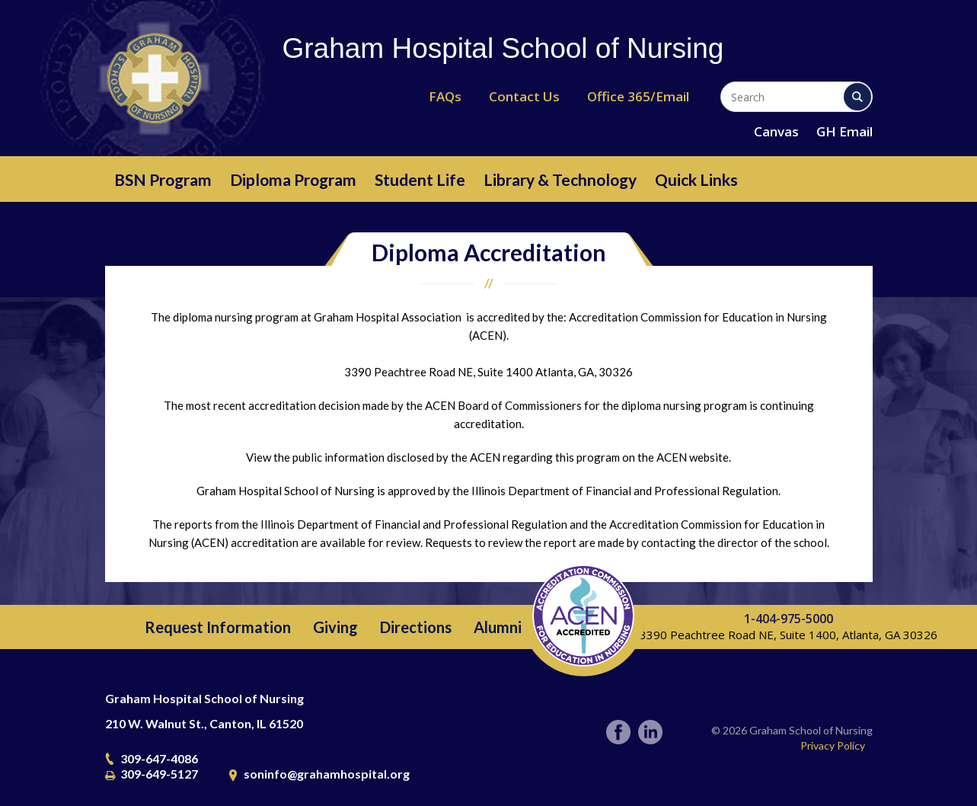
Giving (335, 627)
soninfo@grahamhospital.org (327, 773)
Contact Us (524, 96)
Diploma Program (293, 179)
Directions (416, 627)
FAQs (445, 96)
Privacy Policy (832, 745)
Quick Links (696, 179)
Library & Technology (560, 179)
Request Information (218, 627)
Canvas (776, 131)
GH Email (844, 131)
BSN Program (163, 179)
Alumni (498, 627)
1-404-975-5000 (788, 618)
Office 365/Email (638, 96)
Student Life (420, 179)
